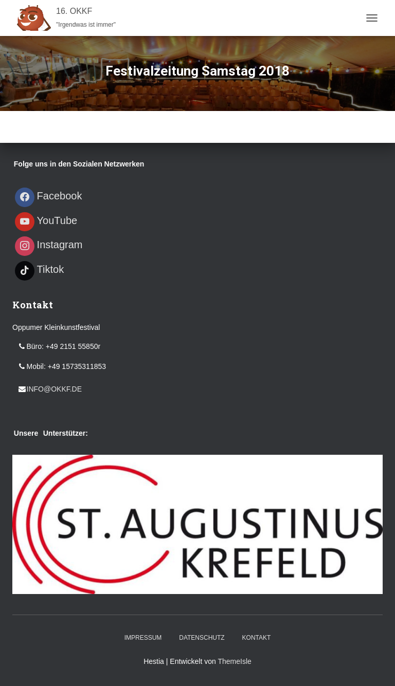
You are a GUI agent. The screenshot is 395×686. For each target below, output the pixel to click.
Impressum (143, 637)
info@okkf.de (54, 389)
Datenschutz (201, 637)
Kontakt (256, 637)
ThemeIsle (234, 661)
